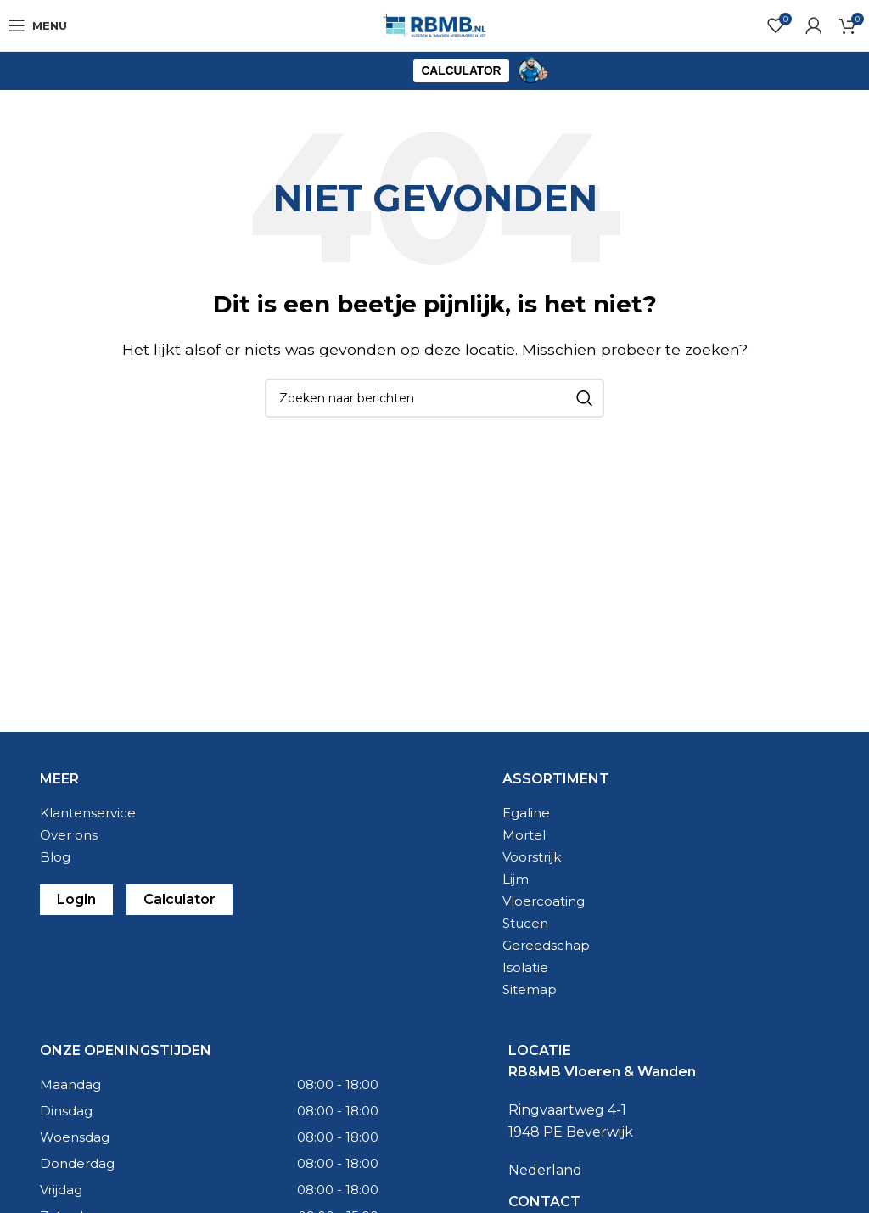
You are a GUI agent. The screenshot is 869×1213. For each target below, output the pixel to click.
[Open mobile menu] (38, 25)
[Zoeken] (434, 398)
